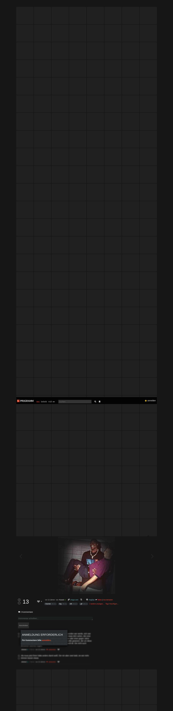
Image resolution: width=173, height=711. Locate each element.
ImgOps (91, 335)
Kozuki (61, 335)
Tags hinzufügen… (112, 339)
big (60, 339)
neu (38, 4)
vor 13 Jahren (50, 335)
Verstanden (157, 706)
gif (81, 339)
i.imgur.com (74, 335)
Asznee (48, 339)
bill (71, 339)
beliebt (44, 4)
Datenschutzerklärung (79, 708)
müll (50, 4)
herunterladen (108, 335)
